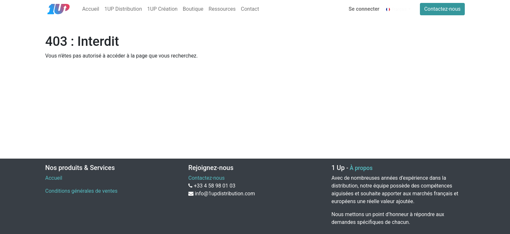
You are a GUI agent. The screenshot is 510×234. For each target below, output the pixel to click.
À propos (361, 168)
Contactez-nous (442, 9)
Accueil (53, 178)
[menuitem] (91, 9)
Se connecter (364, 9)
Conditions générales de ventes (81, 191)
